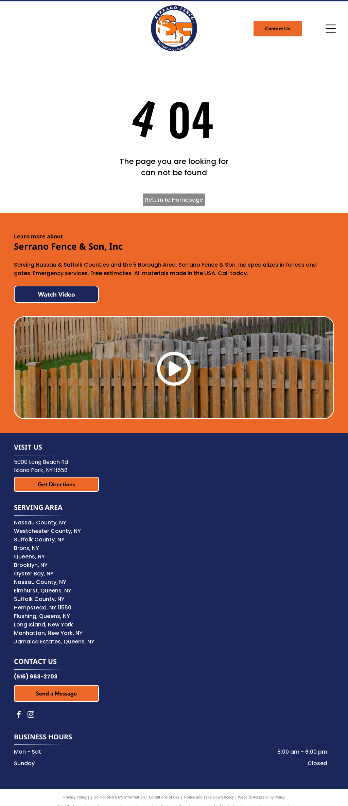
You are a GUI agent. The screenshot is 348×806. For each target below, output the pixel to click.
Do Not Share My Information (119, 797)
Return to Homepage (174, 200)
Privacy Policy (75, 797)
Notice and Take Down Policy (209, 797)
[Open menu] (331, 28)
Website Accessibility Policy (261, 797)
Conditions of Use (164, 797)
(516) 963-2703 (35, 677)
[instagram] (31, 715)
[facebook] (19, 715)
